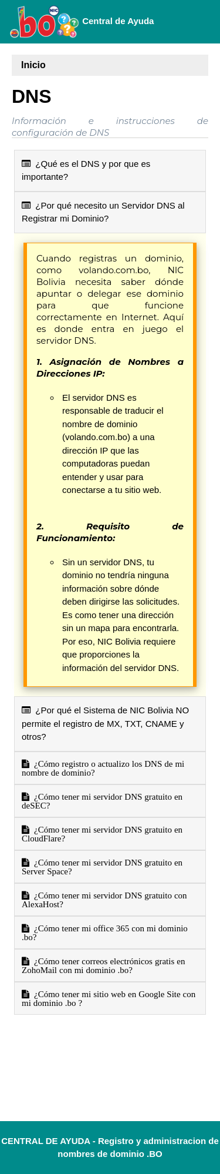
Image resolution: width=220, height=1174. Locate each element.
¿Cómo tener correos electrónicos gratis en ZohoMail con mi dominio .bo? (103, 965)
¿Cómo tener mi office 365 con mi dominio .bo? (105, 932)
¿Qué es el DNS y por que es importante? (86, 170)
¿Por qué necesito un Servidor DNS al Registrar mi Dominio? (103, 212)
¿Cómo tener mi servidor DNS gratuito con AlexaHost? (104, 899)
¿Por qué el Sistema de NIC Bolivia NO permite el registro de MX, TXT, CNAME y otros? (105, 723)
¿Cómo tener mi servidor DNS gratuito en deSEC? (102, 801)
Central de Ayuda (81, 22)
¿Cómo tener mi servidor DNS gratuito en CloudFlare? (102, 834)
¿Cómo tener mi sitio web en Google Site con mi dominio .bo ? (108, 998)
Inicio (33, 65)
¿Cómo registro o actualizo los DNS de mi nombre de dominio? (103, 768)
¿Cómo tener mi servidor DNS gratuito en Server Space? (102, 867)
